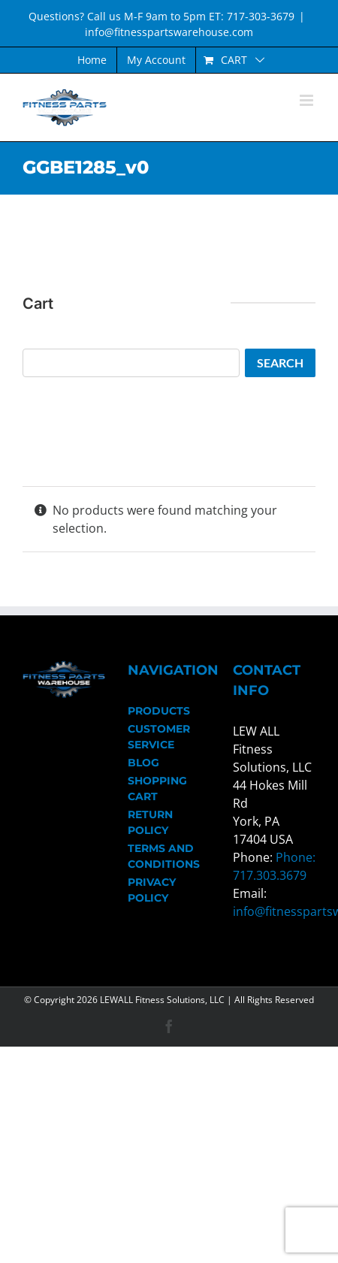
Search (280, 362)
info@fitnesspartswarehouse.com (169, 32)
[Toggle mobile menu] (307, 100)
